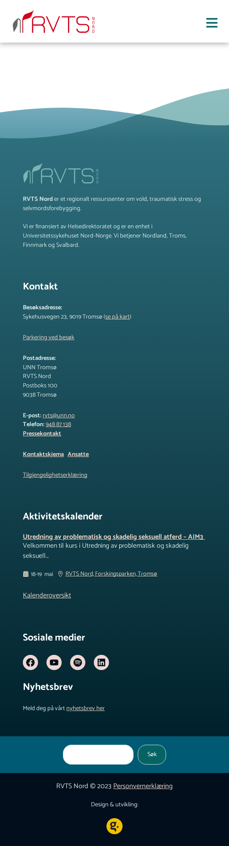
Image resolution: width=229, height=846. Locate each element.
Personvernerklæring (143, 786)
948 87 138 (58, 424)
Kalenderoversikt (47, 595)
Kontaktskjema (43, 454)
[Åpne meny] (212, 24)
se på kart (117, 317)
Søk (152, 754)
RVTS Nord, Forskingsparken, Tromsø (111, 574)
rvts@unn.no (59, 416)
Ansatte (78, 454)
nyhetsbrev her (85, 708)
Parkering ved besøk (48, 337)
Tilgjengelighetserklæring (55, 475)
